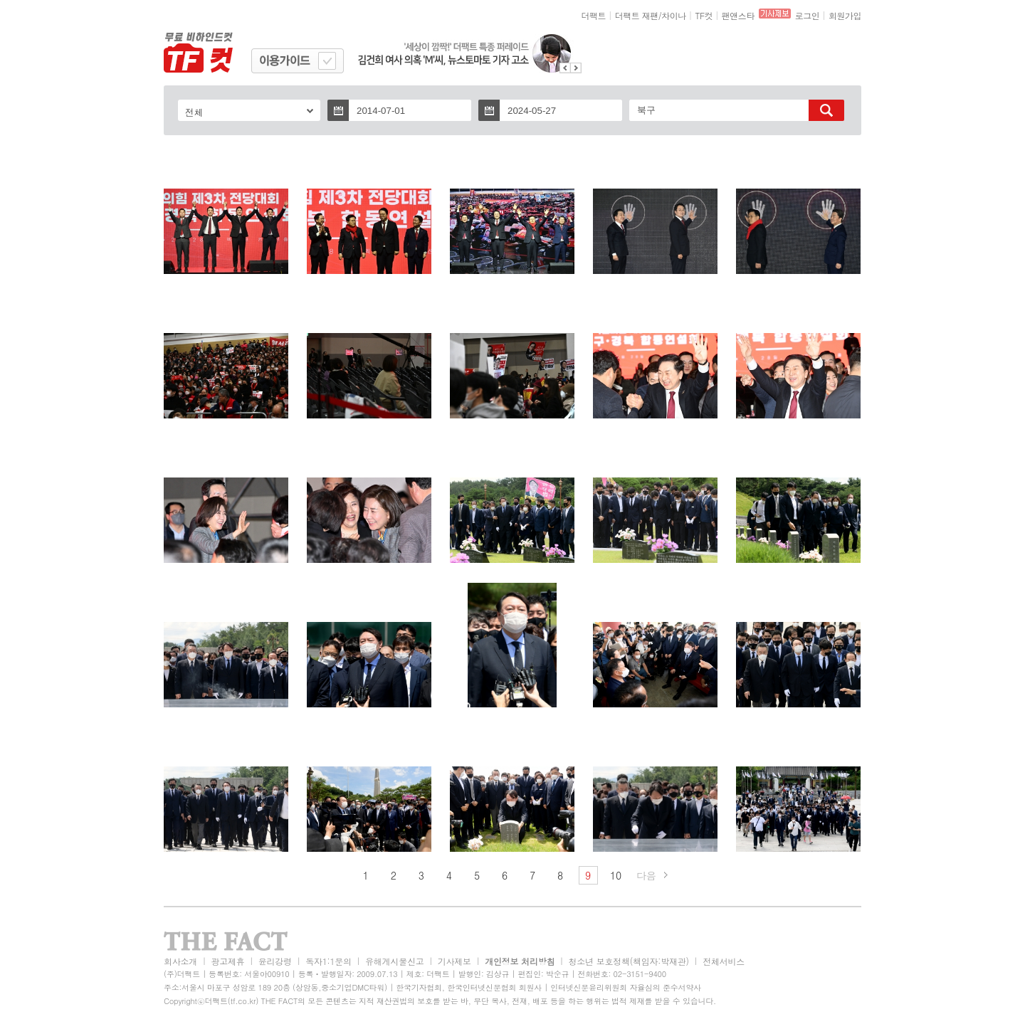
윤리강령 (275, 961)
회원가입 (845, 15)
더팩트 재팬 (636, 15)
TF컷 (704, 15)
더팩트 (594, 15)
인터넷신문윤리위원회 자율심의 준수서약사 (625, 987)
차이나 (673, 15)
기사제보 (454, 961)
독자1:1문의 (328, 961)
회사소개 (180, 961)
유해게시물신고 (394, 961)
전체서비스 (724, 961)
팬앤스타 (738, 15)
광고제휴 (227, 961)
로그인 (807, 15)
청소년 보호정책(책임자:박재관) (629, 961)
